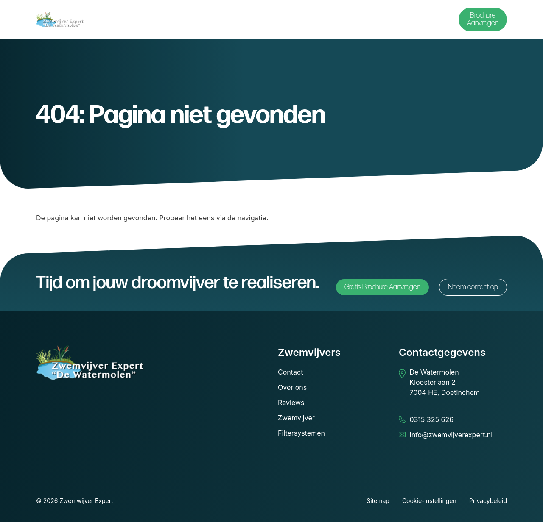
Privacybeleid (488, 500)
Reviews (291, 402)
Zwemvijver (296, 418)
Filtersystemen (301, 433)
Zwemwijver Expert (86, 500)
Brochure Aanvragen (482, 19)
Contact (290, 372)
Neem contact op (473, 287)
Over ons (292, 387)
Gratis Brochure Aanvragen (382, 287)
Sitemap (378, 500)
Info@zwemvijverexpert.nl (451, 434)
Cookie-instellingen (429, 500)
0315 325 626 (431, 419)
